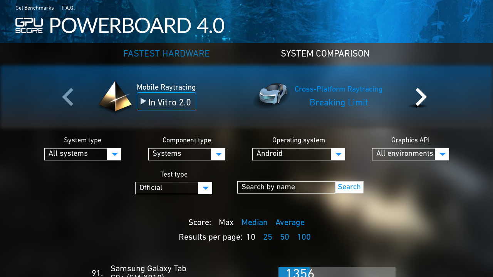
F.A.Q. (68, 8)
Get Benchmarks (34, 8)
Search (349, 187)
